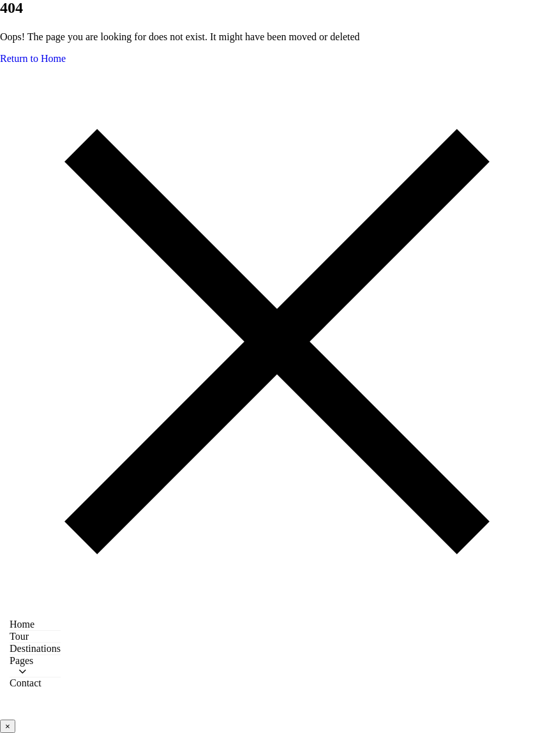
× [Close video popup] (7, 726)
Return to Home (33, 58)
